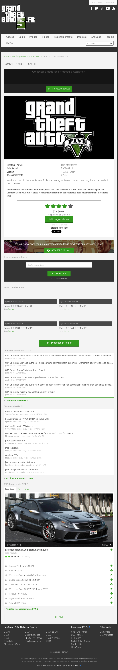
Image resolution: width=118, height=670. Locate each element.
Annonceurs (55, 652)
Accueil (10, 36)
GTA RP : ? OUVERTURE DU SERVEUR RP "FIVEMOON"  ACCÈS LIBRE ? (39, 433)
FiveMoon (9, 436)
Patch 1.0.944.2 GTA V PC (73, 328)
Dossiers (82, 36)
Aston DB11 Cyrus (17, 603)
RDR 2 (48, 641)
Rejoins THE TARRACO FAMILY (19, 411)
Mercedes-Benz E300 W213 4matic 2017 (28, 589)
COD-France (77, 635)
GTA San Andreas (33, 641)
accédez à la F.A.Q (59, 250)
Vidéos (45, 36)
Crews (9, 43)
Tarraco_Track (11, 414)
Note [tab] (26, 489)
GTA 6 (7, 635)
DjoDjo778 (9, 472)
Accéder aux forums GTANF (19, 478)
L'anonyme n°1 (11, 443)
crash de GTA (11, 455)
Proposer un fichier (59, 342)
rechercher (59, 273)
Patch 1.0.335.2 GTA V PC (73, 306)
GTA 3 (48, 635)
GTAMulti (8, 641)
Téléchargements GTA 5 (22, 56)
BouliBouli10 (10, 465)
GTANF (59, 617)
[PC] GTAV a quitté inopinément (20, 462)
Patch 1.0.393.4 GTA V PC (18, 306)
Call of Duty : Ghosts (80, 641)
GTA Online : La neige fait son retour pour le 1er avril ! (30, 392)
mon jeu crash (12, 448)
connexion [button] (109, 2)
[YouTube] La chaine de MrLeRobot (21, 469)
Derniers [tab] (9, 489)
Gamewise (105, 632)
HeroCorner (76, 647)
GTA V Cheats (106, 635)
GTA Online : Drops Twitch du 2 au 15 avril (25, 370)
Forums (110, 36)
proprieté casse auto (15, 440)
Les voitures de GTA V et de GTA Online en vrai (27, 419)
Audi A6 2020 (15, 570)
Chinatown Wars (12, 644)
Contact (65, 652)
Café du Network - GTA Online (19, 426)
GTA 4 (27, 632)
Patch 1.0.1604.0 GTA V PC (18, 328)
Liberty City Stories (33, 638)
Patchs (39, 56)
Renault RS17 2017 (18, 594)
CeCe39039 (10, 429)
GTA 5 (7, 638)
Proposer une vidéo (59, 88)
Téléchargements (63, 36)
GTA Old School (53, 638)
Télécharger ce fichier (59, 219)
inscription (97, 2)
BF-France (76, 638)
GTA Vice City (52, 632)
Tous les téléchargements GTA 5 (22, 609)
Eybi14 (8, 422)
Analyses (96, 36)
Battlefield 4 (77, 644)
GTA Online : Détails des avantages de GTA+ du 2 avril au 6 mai (34, 377)
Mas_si (8, 451)
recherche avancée (59, 279)
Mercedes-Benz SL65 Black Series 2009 (26, 549)
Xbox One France (79, 632)
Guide (21, 36)
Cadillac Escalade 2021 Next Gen (24, 580)
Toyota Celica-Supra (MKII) (21, 598)
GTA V (7, 56)
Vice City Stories (32, 635)
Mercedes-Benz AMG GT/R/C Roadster (27, 575)
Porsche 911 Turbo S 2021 (21, 566)
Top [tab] (19, 489)
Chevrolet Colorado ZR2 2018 (23, 584)
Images (33, 36)
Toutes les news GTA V (17, 400)
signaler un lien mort (59, 225)
